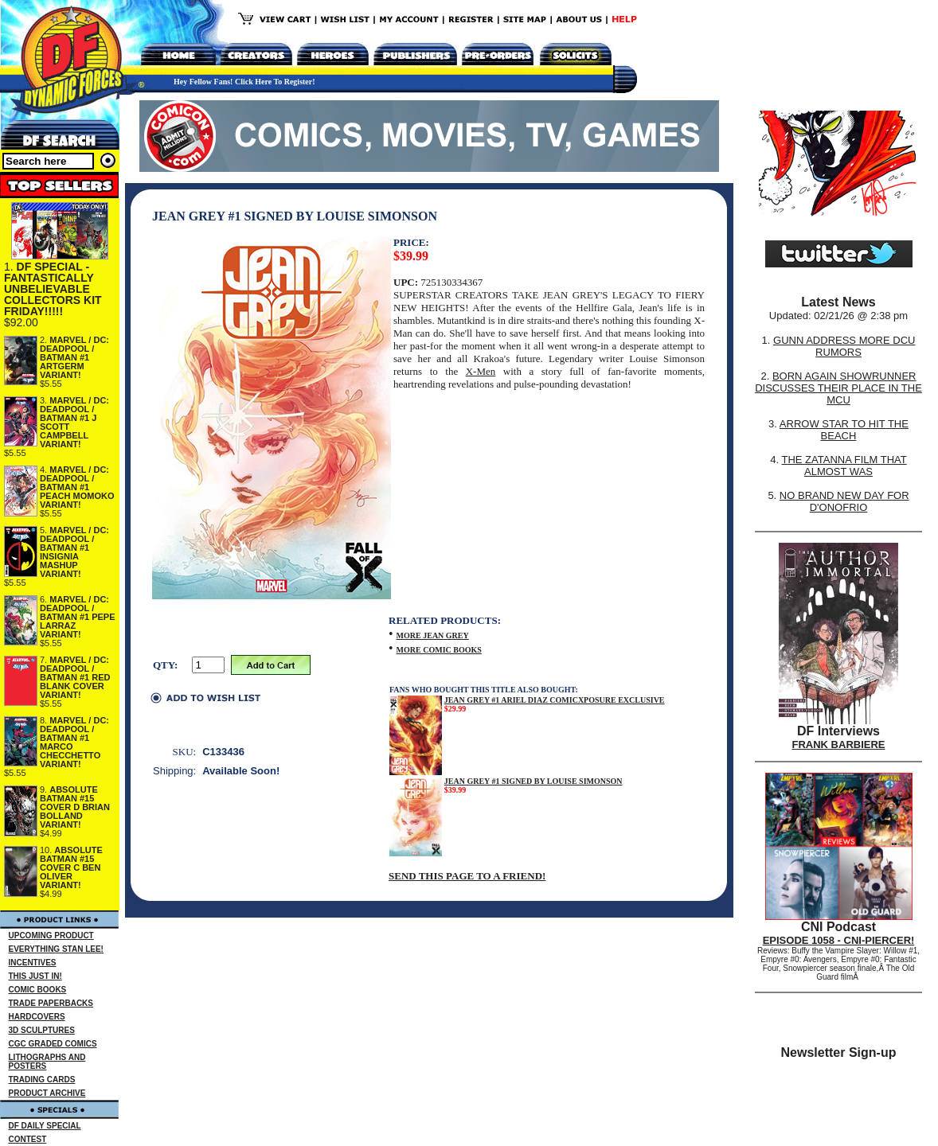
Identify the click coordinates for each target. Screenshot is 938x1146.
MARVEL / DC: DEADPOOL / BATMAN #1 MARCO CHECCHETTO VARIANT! (74, 742)
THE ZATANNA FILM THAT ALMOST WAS (844, 465)
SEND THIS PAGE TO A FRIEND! (467, 876)
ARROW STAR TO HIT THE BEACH (844, 430)
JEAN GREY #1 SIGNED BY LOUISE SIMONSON (533, 781)
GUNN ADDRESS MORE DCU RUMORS (844, 346)
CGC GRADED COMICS (53, 1043)
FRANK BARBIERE (838, 744)
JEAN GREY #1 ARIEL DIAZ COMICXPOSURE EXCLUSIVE (554, 700)
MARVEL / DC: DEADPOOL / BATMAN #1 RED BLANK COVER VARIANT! (75, 677)
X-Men (481, 371)
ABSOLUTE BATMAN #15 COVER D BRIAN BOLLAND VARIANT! (75, 807)
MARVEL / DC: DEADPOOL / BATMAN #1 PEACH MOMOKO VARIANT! (77, 487)
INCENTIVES (33, 962)
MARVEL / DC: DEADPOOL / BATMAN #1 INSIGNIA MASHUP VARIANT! (74, 552)
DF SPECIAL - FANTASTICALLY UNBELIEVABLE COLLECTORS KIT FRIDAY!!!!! (53, 289)
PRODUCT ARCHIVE (47, 1093)
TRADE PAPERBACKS (51, 1003)
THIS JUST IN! (35, 976)
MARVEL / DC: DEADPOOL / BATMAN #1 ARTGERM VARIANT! (74, 357)
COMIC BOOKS (38, 989)
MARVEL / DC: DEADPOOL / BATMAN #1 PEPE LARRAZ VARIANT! (77, 616)
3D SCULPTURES (42, 1030)
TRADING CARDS (42, 1079)
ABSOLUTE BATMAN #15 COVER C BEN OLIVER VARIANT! (71, 867)
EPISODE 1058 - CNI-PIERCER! (839, 940)
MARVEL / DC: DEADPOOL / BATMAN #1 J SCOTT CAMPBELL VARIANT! (74, 422)
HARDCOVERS (37, 1016)
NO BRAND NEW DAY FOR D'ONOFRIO (844, 501)
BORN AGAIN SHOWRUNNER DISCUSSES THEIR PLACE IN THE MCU (838, 388)
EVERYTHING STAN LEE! (56, 949)
